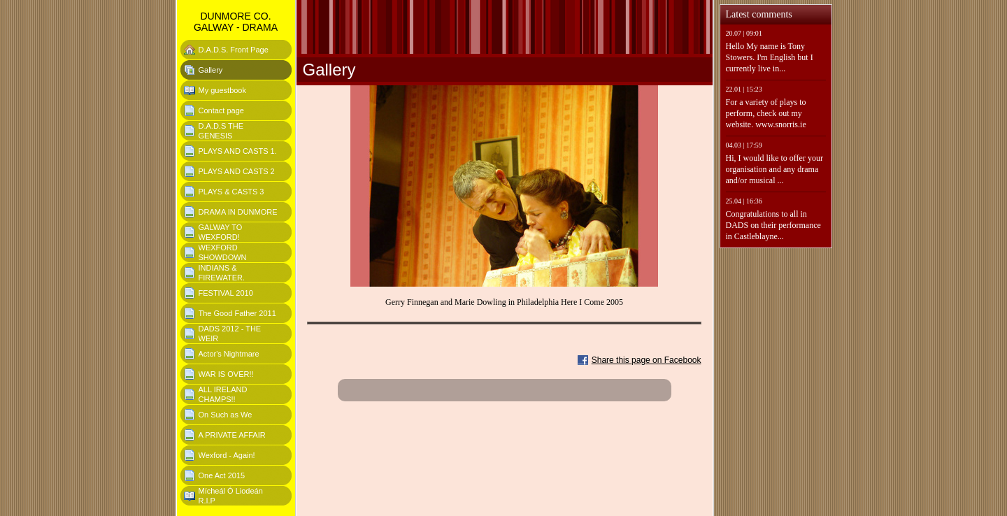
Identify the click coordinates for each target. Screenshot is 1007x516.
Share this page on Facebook (646, 360)
